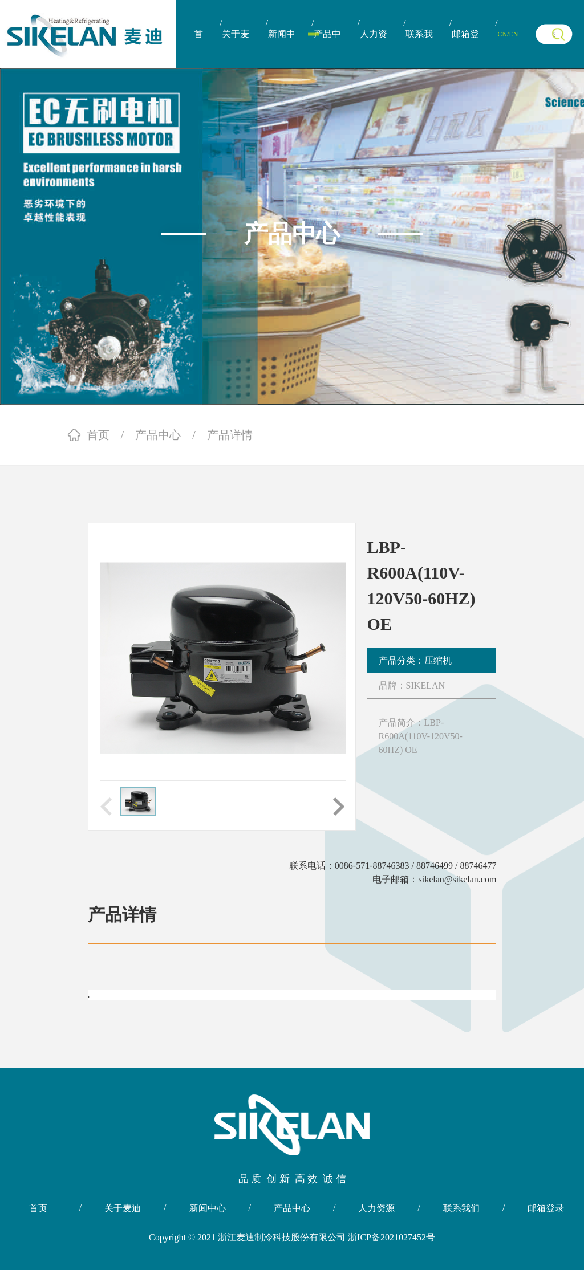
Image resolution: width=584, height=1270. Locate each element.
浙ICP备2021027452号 (391, 1237)
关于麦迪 (235, 48)
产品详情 (230, 435)
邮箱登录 (465, 48)
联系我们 (419, 48)
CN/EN (507, 34)
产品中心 (327, 48)
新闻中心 (281, 48)
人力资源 (373, 48)
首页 (198, 48)
